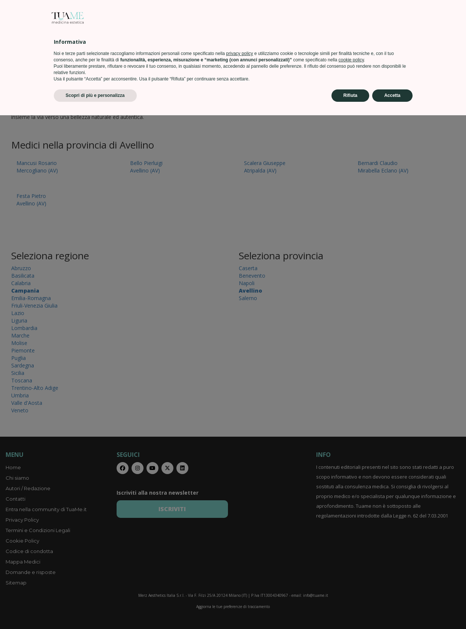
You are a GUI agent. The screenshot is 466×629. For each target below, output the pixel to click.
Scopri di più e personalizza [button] (95, 609)
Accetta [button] (392, 609)
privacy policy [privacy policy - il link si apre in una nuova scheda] (239, 567)
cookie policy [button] (351, 573)
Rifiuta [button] (350, 609)
